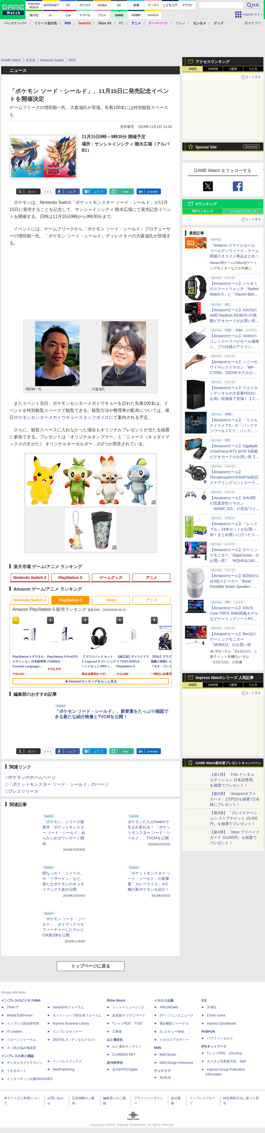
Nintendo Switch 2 (29, 577)
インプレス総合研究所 (23, 1023)
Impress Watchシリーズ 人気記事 (225, 677)
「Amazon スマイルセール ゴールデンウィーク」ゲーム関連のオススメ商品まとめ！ (234, 250)
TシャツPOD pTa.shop (224, 1053)
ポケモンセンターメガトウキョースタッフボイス (61, 417)
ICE (204, 1000)
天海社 (212, 1007)
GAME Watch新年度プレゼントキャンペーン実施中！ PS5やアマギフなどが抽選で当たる (228, 764)
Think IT (12, 1007)
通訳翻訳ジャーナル (174, 1023)
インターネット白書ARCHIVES (29, 1079)
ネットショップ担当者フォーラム (77, 1015)
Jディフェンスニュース (177, 1015)
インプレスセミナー (67, 1031)
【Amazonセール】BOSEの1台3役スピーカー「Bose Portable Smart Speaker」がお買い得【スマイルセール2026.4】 (234, 586)
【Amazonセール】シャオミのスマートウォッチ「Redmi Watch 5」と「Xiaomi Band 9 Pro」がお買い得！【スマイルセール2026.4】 (235, 294)
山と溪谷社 (115, 1040)
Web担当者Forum (19, 1015)
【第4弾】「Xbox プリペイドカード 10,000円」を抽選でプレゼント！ (235, 837)
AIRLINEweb (169, 1007)
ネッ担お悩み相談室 (21, 1048)
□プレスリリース (21, 791)
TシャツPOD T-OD (127, 1023)
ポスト (32, 191)
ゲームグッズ (111, 577)
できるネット (16, 1071)
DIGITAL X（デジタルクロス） (75, 1040)
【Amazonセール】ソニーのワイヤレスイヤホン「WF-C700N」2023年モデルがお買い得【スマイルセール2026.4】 (234, 373)
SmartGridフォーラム (68, 1007)
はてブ (98, 191)
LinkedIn (152, 191)
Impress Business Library (71, 1023)
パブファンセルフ (220, 1038)
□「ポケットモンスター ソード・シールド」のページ (57, 784)
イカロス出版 (164, 1000)
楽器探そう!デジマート (128, 1015)
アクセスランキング (213, 61)
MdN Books (168, 1054)
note (125, 191)
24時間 (213, 69)
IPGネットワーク (214, 1046)
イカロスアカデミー (174, 1040)
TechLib (165, 1077)
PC (121, 23)
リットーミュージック (128, 1007)
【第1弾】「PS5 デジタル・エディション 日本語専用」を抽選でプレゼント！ (234, 779)
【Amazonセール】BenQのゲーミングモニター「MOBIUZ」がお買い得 (233, 639)
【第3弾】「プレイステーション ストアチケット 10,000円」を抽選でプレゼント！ (234, 818)
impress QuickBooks (221, 1023)
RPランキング (202, 211)
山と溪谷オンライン (126, 1046)
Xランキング (206, 204)
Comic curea (216, 1015)
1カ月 (253, 69)
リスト (47, 191)
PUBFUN (208, 1031)
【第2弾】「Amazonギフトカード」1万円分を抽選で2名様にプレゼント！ (235, 799)
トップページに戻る (90, 966)
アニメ (151, 577)
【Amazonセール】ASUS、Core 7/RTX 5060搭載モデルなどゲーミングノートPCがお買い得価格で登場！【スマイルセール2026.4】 (234, 619)
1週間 (233, 69)
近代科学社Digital (124, 1069)
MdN (157, 1048)
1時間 (192, 69)
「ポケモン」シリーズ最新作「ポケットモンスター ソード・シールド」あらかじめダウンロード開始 (63, 833)
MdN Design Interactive (176, 1063)
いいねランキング (243, 211)
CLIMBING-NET (123, 1054)
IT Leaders (14, 1031)
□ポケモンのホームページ (30, 777)
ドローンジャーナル (21, 1040)
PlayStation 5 (70, 577)
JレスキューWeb (172, 1031)
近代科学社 (115, 1063)
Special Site (206, 147)
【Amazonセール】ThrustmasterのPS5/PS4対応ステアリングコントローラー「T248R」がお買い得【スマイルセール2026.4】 (234, 483)
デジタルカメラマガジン (24, 1063)
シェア (71, 191)
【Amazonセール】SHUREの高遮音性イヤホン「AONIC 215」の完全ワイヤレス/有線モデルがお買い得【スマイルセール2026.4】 (235, 509)
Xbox (110, 600)
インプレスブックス (67, 1061)
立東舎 (117, 1031)
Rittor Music (116, 1000)
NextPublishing (63, 1069)
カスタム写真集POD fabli (226, 1061)
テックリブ (162, 1071)
